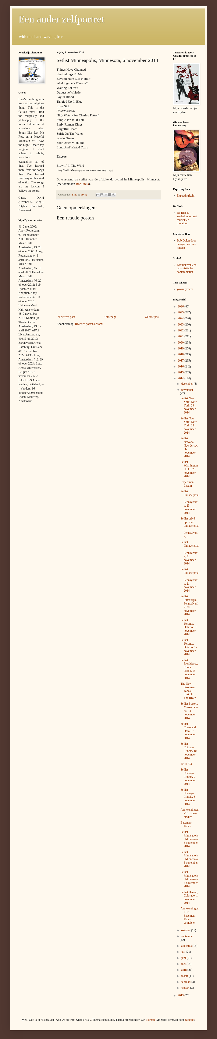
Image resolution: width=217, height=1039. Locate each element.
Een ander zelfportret (61, 19)
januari (185, 987)
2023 (181, 324)
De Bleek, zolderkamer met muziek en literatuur (187, 218)
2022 (181, 330)
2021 (181, 336)
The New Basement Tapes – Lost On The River (188, 691)
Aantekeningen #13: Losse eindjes (190, 813)
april (184, 969)
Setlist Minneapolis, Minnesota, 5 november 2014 (190, 859)
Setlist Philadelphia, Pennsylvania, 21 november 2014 (190, 580)
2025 (181, 312)
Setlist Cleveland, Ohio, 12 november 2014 (188, 731)
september (187, 936)
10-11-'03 (186, 763)
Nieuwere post (66, 316)
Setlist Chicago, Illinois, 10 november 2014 (189, 751)
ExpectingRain (186, 195)
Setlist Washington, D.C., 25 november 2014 (189, 469)
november (187, 389)
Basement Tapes (186, 824)
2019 (181, 348)
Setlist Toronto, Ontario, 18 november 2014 (189, 627)
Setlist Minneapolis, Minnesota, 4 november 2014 (190, 879)
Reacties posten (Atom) (89, 323)
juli (183, 951)
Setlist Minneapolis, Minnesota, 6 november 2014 (190, 839)
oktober (186, 930)
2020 (181, 342)
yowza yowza (185, 289)
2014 (181, 378)
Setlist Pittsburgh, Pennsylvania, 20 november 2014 (189, 605)
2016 (181, 366)
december (187, 383)
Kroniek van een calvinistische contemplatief (187, 268)
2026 (181, 306)
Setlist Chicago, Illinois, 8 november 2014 (188, 797)
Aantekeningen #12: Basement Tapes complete (190, 915)
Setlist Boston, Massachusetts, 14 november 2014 (189, 710)
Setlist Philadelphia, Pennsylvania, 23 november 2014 (190, 502)
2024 (181, 318)
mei (183, 963)
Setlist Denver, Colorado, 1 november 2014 (189, 897)
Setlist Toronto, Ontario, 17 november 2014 (189, 647)
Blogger (189, 1019)
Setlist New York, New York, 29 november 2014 (189, 405)
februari (186, 981)
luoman (150, 1019)
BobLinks (82, 184)
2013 (181, 995)
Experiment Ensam (187, 483)
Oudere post (152, 316)
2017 (181, 360)
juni (183, 957)
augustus (186, 945)
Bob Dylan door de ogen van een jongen (186, 244)
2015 (181, 372)
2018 (181, 354)
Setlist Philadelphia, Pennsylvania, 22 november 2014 (190, 552)
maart (185, 976)
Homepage (109, 316)
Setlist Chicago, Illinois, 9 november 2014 (188, 776)
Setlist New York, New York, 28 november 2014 (189, 425)
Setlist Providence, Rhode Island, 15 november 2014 (189, 669)
